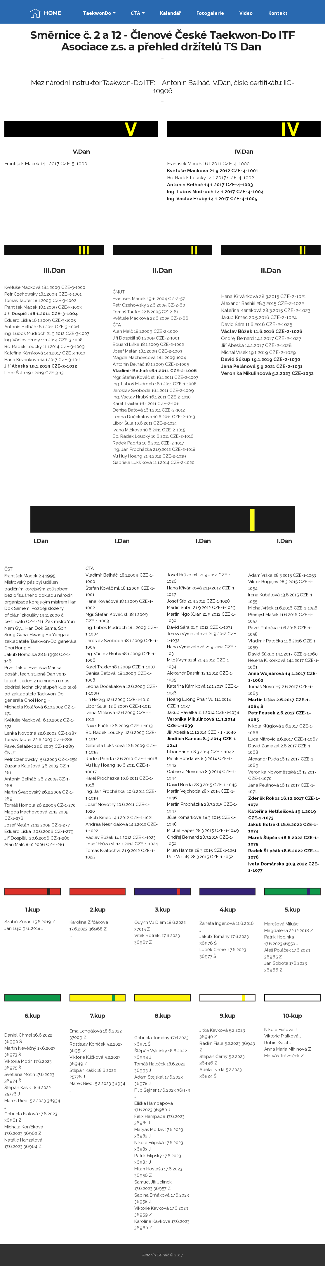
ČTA (135, 13)
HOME (52, 13)
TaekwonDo (97, 13)
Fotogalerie (210, 13)
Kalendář (170, 13)
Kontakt (278, 13)
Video (246, 13)
